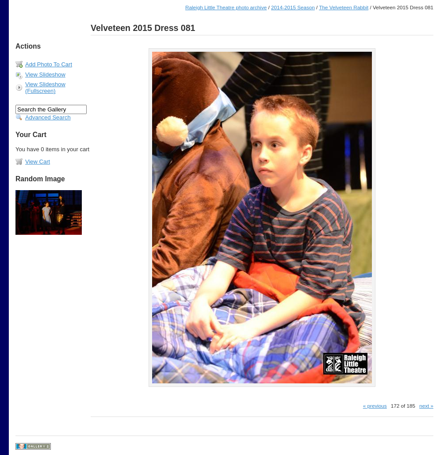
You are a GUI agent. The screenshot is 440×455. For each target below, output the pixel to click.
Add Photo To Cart (48, 64)
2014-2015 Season (293, 7)
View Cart (37, 161)
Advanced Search (48, 117)
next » (426, 406)
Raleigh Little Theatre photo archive (226, 7)
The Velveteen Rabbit (343, 7)
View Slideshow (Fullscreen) (45, 87)
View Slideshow (45, 74)
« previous (375, 406)
